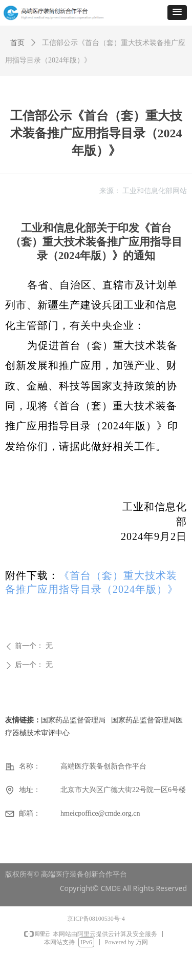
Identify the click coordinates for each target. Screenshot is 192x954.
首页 (17, 43)
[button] (177, 12)
